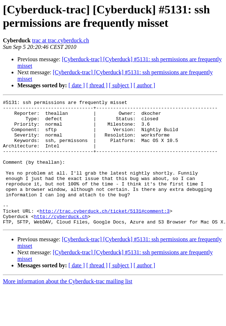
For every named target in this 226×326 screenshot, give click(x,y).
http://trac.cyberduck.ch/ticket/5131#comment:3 (104, 233)
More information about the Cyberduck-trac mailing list (67, 306)
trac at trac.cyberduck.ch (60, 40)
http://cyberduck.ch (61, 240)
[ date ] (76, 85)
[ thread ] (97, 85)
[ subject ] (120, 85)
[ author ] (144, 85)
